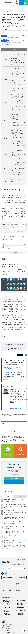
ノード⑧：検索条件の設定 (18, 162)
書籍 (18, 590)
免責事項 (8, 626)
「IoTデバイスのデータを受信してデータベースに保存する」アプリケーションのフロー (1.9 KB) (13, 37)
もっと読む (5, 379)
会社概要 (8, 628)
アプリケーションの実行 (17, 179)
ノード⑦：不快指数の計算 (18, 158)
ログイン (14, 482)
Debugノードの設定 (16, 174)
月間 (20, 496)
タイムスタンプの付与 (17, 103)
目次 (19, 50)
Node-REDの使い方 (15, 71)
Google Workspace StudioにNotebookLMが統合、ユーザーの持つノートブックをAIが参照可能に (15, 506)
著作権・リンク (9, 622)
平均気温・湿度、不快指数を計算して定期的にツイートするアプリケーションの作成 (18, 132)
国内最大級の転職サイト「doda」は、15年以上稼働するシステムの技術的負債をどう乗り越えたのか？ (15, 547)
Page (5, 59)
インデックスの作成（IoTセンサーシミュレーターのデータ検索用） (18, 118)
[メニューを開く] (2, 2)
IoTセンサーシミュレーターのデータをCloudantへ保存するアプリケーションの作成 (17, 96)
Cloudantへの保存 (16, 109)
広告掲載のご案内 (21, 577)
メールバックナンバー (14, 474)
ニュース (4, 584)
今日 (8, 496)
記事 (10, 322)
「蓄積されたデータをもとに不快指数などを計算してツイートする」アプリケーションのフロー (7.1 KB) (14, 42)
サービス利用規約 (9, 630)
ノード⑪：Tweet (16, 172)
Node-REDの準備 (15, 68)
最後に (12, 181)
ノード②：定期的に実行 (18, 141)
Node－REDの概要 (15, 60)
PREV (4, 336)
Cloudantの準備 (14, 114)
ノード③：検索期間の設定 (18, 143)
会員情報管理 (9, 624)
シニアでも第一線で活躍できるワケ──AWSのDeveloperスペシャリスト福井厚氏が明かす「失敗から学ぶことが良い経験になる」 (15, 512)
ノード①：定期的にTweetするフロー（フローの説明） (18, 137)
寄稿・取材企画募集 (7, 577)
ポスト (19, 355)
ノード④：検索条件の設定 (18, 145)
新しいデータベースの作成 (18, 122)
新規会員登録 (14, 478)
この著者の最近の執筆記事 (16, 408)
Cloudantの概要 (14, 58)
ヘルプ (7, 619)
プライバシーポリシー (10, 632)
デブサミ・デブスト (6, 591)
